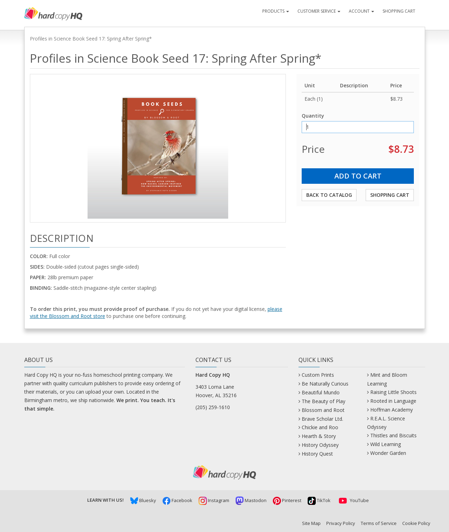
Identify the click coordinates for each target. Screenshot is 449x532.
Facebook (177, 500)
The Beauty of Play (323, 401)
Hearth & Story (319, 436)
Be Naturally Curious (325, 383)
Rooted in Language (393, 401)
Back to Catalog (329, 195)
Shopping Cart (399, 11)
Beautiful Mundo (321, 392)
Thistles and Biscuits (393, 435)
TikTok (319, 500)
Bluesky (143, 500)
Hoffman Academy (391, 409)
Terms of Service (379, 523)
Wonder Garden (388, 453)
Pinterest (287, 500)
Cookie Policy (416, 523)
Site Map (311, 523)
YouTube (353, 500)
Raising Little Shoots (393, 392)
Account (361, 11)
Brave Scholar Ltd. (322, 418)
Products (275, 11)
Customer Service (318, 11)
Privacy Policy (340, 523)
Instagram (214, 500)
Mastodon (251, 500)
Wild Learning (385, 444)
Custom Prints (318, 374)
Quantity (313, 115)
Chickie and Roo (320, 427)
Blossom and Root (323, 410)
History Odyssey (320, 445)
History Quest (317, 453)
